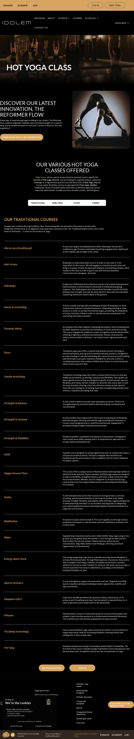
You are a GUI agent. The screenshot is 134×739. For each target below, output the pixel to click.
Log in (95, 5)
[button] (64, 18)
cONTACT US (41, 27)
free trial (115, 5)
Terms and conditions (53, 734)
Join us (82, 668)
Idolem (43, 177)
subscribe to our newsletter (120, 704)
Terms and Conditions (82, 734)
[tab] (38, 203)
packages (39, 18)
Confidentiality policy (52, 736)
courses (77, 18)
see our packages (52, 668)
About (51, 18)
